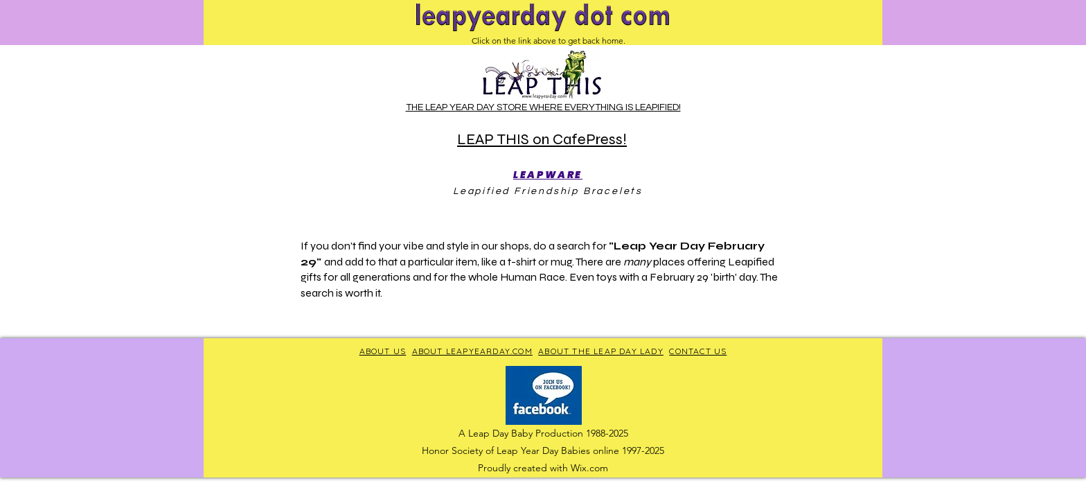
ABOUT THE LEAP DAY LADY (601, 351)
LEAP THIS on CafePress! (542, 139)
